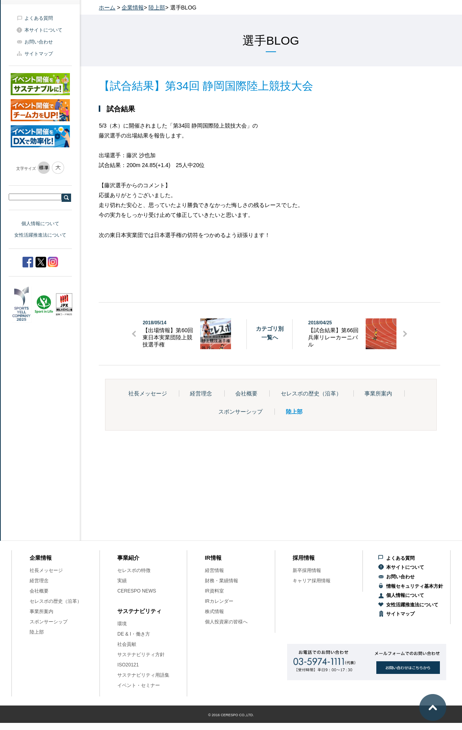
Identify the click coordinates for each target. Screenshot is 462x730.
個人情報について (40, 223)
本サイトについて (43, 30)
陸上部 (156, 7)
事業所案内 (378, 393)
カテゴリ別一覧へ (270, 333)
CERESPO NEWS (136, 591)
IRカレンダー (219, 601)
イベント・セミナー (138, 685)
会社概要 (246, 393)
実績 (122, 580)
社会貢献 (126, 644)
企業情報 (133, 7)
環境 (122, 624)
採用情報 (304, 558)
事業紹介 (128, 558)
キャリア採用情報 (312, 580)
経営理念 (201, 393)
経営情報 (214, 570)
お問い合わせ (38, 42)
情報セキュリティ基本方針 (414, 586)
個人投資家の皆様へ (226, 622)
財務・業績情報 (221, 580)
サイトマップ (38, 53)
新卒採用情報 (307, 570)
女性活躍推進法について (40, 235)
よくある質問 (38, 18)
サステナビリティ (139, 611)
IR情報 (213, 558)
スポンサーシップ (240, 411)
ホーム (107, 7)
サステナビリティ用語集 (143, 675)
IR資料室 (214, 591)
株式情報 (214, 611)
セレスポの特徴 (133, 570)
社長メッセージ (147, 393)
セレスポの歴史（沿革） (311, 393)
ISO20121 (128, 665)
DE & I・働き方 (133, 634)
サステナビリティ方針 (141, 654)
